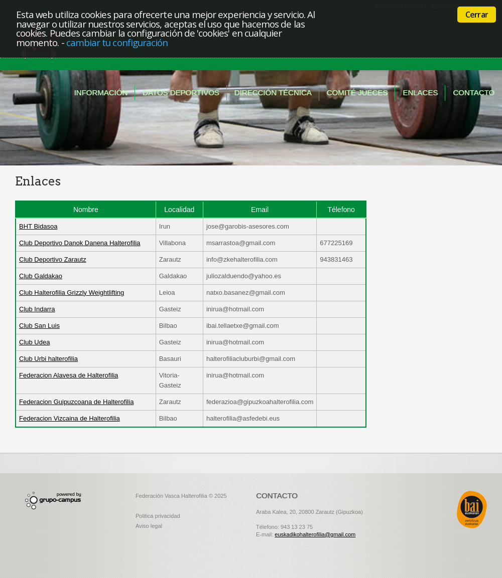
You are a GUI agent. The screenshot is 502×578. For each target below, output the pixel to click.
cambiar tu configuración (117, 42)
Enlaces (420, 92)
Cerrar (476, 14)
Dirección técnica (273, 92)
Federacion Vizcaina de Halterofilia (69, 418)
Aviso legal (149, 526)
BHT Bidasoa (38, 226)
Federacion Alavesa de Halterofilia (68, 375)
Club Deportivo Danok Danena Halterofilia (79, 243)
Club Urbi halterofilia (48, 358)
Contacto (473, 92)
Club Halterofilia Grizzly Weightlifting (71, 292)
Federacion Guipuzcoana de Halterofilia (76, 402)
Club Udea (34, 342)
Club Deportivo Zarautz (52, 259)
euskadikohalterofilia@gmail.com (315, 534)
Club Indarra (37, 309)
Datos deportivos (181, 92)
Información (101, 92)
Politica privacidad (158, 516)
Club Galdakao (40, 276)
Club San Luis (39, 325)
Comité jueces (357, 92)
